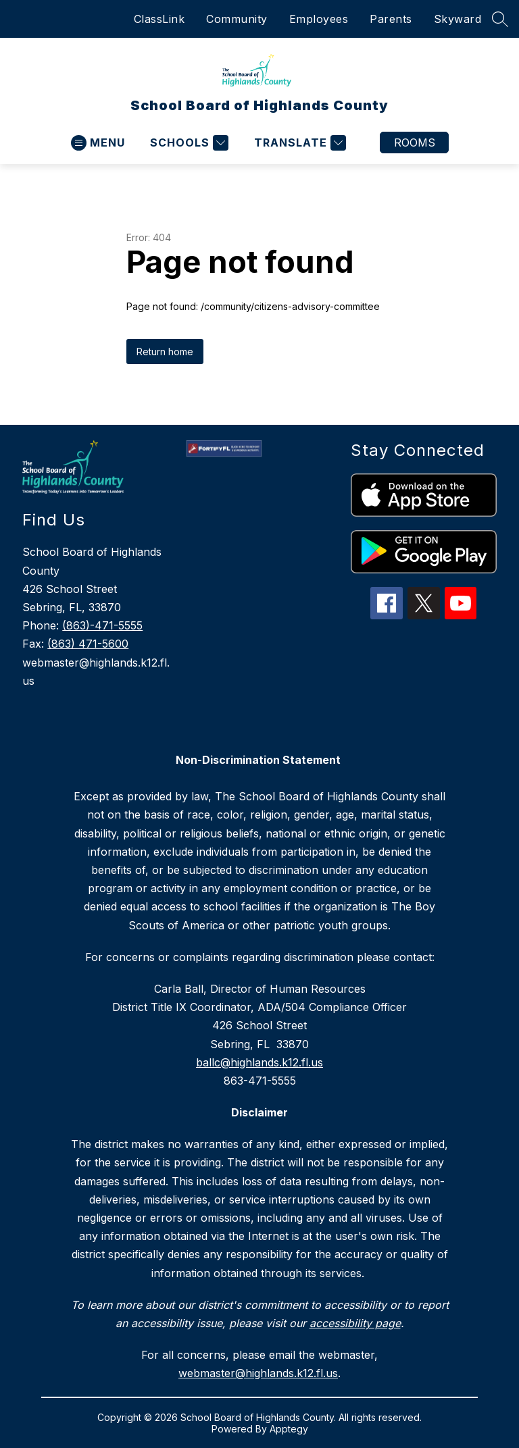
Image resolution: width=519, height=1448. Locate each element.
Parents (391, 19)
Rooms (414, 142)
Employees (319, 19)
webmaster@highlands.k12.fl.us (258, 1373)
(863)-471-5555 (102, 625)
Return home (165, 351)
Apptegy (289, 1428)
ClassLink (159, 19)
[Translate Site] (298, 142)
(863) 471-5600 (87, 643)
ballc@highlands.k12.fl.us (259, 1062)
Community (237, 19)
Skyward (458, 19)
